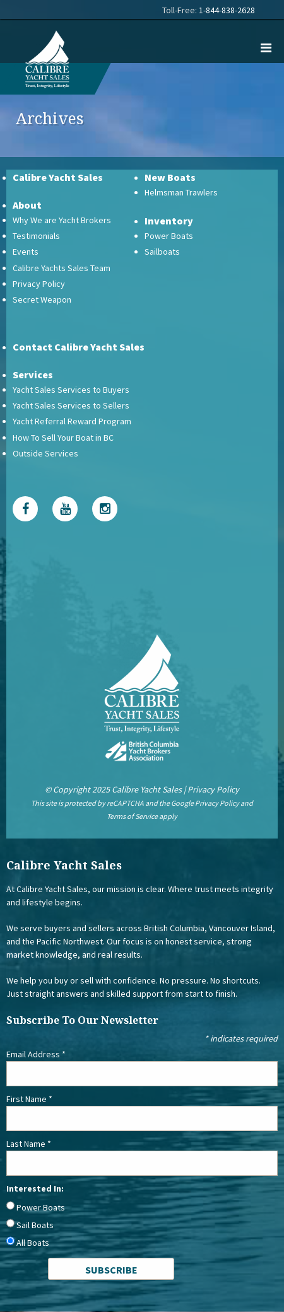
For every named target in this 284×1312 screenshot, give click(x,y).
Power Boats (169, 235)
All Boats (32, 1242)
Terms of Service (132, 816)
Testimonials (36, 235)
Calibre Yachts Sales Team (61, 268)
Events (25, 251)
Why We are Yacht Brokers (62, 220)
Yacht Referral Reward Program (72, 421)
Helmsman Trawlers (181, 192)
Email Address (36, 1054)
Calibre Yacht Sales (58, 177)
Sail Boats (35, 1225)
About (27, 205)
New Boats (170, 177)
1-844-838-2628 (227, 10)
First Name (29, 1099)
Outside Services (45, 453)
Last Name (28, 1143)
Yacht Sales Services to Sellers (71, 405)
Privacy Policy (39, 283)
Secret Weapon (42, 299)
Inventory (169, 220)
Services (33, 374)
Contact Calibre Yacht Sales (79, 346)
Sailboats (162, 251)
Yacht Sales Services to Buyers (71, 389)
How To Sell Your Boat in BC (63, 437)
